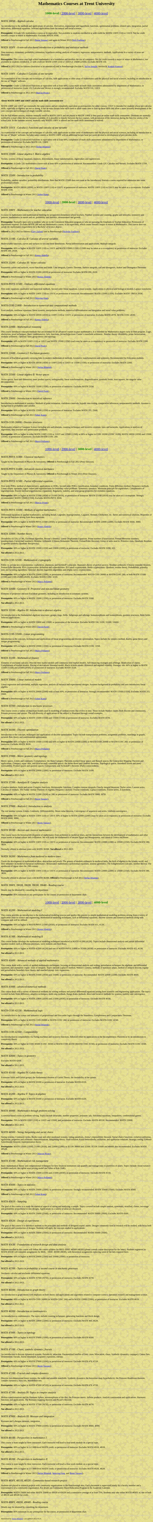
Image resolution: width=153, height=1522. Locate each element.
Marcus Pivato (42, 93)
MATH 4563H (8, 1244)
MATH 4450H (8, 1132)
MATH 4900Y (8, 1502)
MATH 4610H (8, 1290)
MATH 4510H (8, 1161)
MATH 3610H (8, 729)
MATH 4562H (8, 1220)
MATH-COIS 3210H (11, 560)
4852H (27, 1480)
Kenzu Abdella (41, 255)
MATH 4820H (8, 1459)
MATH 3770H (8, 782)
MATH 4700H (8, 1332)
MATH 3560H (8, 679)
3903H (35, 885)
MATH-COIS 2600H (11, 422)
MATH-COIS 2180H (11, 305)
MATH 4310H (8, 1072)
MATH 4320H (8, 1094)
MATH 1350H (8, 154)
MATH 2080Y (8, 210)
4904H (27, 1502)
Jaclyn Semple (91, 66)
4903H (19, 1502)
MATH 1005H (8, 21)
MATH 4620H (8, 1311)
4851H (19, 1480)
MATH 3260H (8, 588)
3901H (19, 885)
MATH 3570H (8, 706)
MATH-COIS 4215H (11, 1010)
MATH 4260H (8, 1055)
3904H (43, 885)
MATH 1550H (8, 175)
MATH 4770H (8, 1392)
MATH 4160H (8, 960)
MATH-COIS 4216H (11, 1032)
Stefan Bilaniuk (43, 147)
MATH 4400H (8, 1110)
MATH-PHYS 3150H (11, 481)
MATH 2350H (8, 374)
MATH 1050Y (8, 47)
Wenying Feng (41, 298)
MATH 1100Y (8, 73)
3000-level (85, 13)
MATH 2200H (8, 327)
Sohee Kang (43, 194)
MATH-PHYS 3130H (11, 457)
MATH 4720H (8, 1373)
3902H (27, 885)
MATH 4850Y (8, 1480)
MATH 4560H (8, 1184)
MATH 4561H (8, 1201)
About (4, 101)
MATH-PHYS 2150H (11, 284)
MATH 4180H (8, 986)
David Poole (40, 168)
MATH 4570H (8, 1268)
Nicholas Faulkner (71, 231)
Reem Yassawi (41, 40)
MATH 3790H (8, 806)
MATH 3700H (8, 756)
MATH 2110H (8, 238)
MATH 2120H (8, 262)
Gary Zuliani (37, 231)
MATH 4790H (8, 1416)
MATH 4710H (8, 1349)
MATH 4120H (8, 910)
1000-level (52, 202)
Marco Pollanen (42, 441)
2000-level (68, 13)
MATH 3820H (8, 856)
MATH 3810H (8, 830)
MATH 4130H (8, 936)
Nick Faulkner (78, 40)
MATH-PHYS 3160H (11, 510)
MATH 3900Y (8, 885)
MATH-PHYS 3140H (11, 469)
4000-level (101, 13)
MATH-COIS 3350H (11, 634)
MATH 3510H (8, 658)
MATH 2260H (8, 353)
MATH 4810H (8, 1437)
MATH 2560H (8, 398)
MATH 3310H (8, 610)
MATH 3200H (8, 533)
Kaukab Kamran (115, 66)
